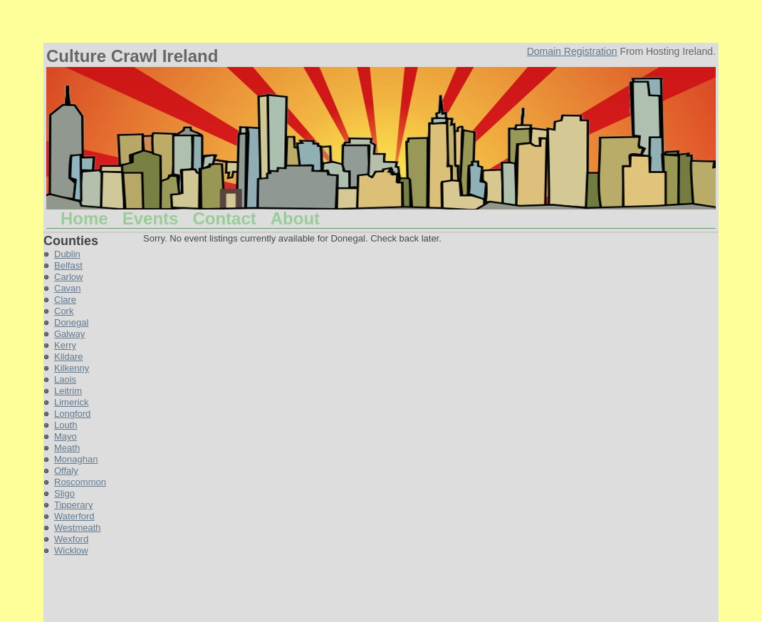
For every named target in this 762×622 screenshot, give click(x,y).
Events (150, 219)
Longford (72, 413)
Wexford (71, 539)
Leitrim (68, 390)
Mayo (65, 436)
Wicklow (71, 550)
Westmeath (77, 527)
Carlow (68, 276)
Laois (65, 379)
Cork (63, 311)
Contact (224, 219)
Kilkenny (71, 368)
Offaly (66, 470)
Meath (67, 447)
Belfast (68, 265)
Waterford (74, 516)
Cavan (67, 288)
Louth (66, 425)
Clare (65, 299)
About (295, 219)
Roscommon (80, 482)
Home (84, 219)
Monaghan (76, 459)
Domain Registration (572, 51)
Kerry (65, 345)
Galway (69, 333)
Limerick (71, 402)
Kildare (68, 356)
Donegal (71, 322)
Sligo (64, 493)
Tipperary (73, 504)
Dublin (67, 254)
